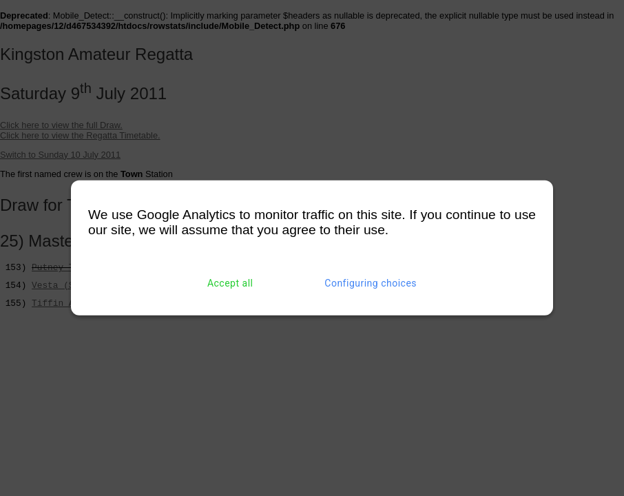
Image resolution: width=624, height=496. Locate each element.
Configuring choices (370, 283)
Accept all (230, 283)
